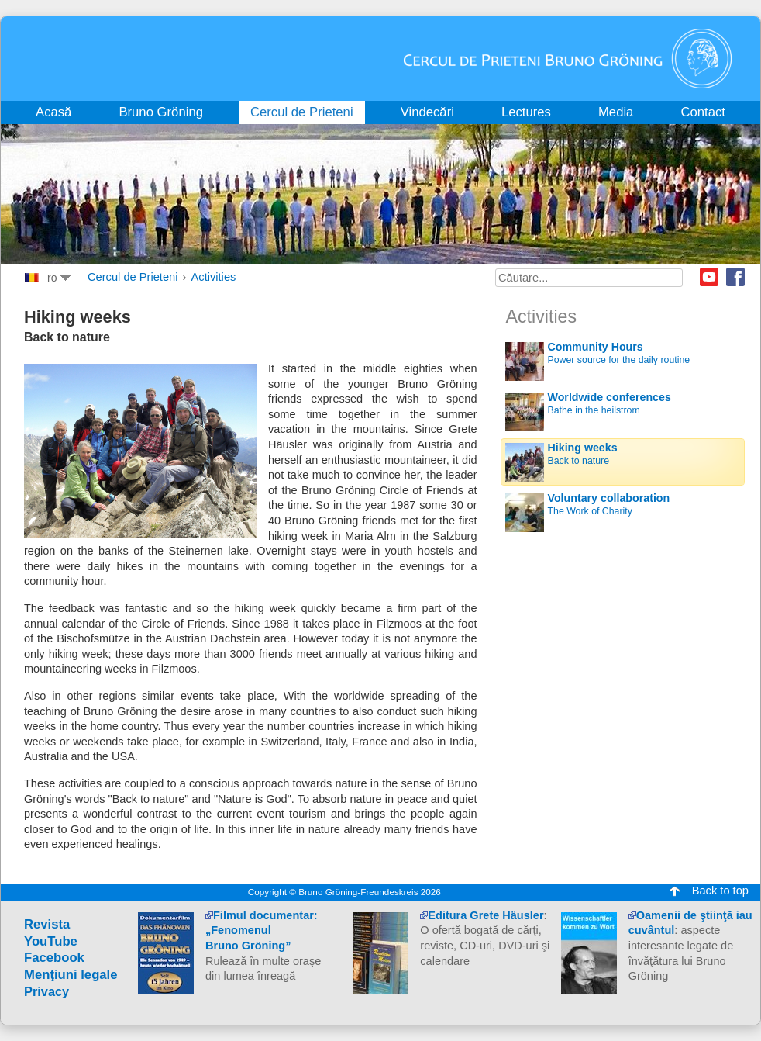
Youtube (709, 277)
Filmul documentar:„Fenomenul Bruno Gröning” (261, 930)
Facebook (735, 277)
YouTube (50, 941)
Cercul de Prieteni (133, 277)
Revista (47, 924)
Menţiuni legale (71, 974)
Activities (213, 277)
